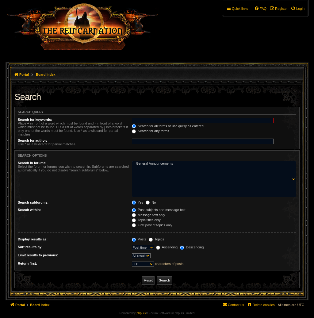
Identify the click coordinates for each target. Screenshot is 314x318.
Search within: (29, 210)
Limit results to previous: (38, 255)
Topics (156, 239)
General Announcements (212, 164)
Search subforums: (33, 202)
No (151, 202)
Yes (137, 202)
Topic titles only (146, 220)
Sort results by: (30, 247)
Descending (192, 247)
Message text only (148, 215)
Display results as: (33, 239)
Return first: (27, 263)
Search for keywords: (35, 119)
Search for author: (32, 140)
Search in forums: (32, 163)
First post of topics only (152, 225)
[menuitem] (297, 8)
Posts (139, 239)
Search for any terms (150, 131)
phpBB (141, 313)
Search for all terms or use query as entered (168, 126)
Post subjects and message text (158, 210)
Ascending (167, 247)
